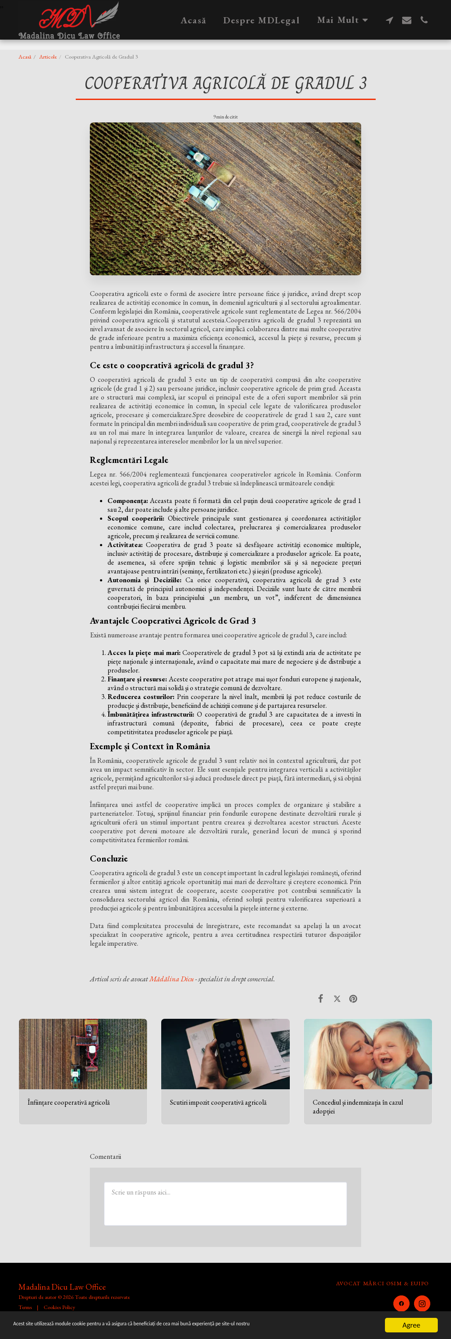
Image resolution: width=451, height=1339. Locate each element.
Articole (48, 56)
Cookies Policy (59, 1307)
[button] (389, 20)
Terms (25, 1307)
